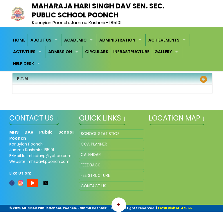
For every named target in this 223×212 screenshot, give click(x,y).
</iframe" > (181, 158)
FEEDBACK (90, 165)
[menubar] (112, 52)
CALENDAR (91, 154)
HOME (19, 40)
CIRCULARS (96, 52)
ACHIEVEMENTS (163, 40)
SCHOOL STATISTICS (100, 133)
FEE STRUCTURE (95, 175)
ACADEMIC (75, 40)
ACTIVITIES (24, 52)
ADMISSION (60, 52)
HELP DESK (23, 64)
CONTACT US (93, 186)
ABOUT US (40, 40)
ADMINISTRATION (117, 40)
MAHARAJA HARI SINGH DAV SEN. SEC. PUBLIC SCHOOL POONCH (98, 10)
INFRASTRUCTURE (131, 52)
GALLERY (163, 52)
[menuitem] (19, 40)
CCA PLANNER (94, 144)
